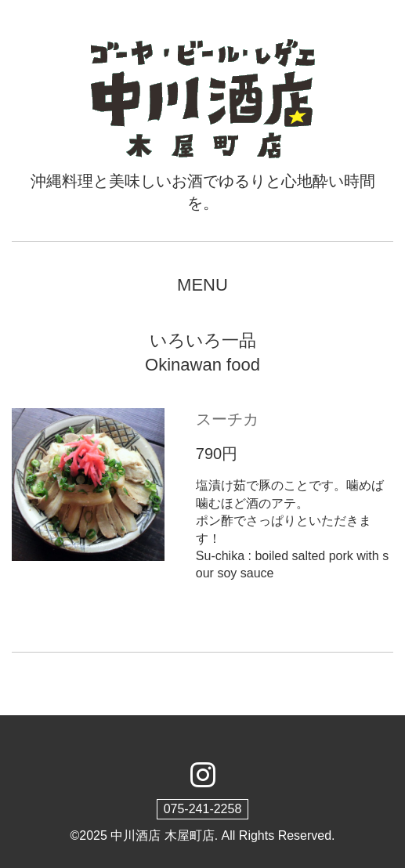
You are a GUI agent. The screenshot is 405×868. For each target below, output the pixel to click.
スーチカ (227, 419)
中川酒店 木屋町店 (162, 835)
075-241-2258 (203, 809)
